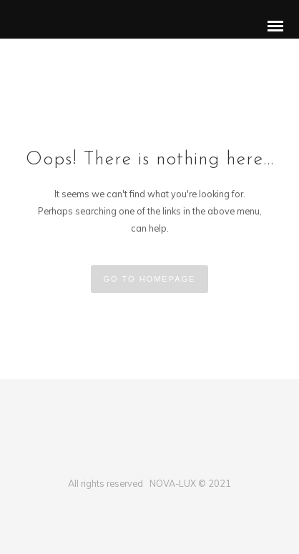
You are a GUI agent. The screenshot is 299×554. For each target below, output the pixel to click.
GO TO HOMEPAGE (150, 278)
